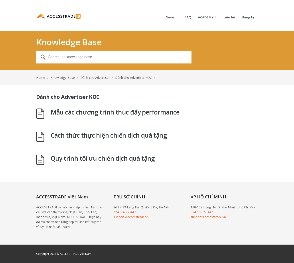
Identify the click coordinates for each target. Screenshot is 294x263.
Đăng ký (250, 17)
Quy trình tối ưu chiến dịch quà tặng (103, 158)
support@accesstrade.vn (131, 217)
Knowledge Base (63, 77)
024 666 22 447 (124, 212)
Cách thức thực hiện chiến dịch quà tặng (109, 135)
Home (40, 77)
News (172, 17)
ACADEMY (207, 17)
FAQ (188, 17)
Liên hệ (229, 17)
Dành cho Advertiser (95, 77)
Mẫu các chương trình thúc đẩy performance (115, 112)
